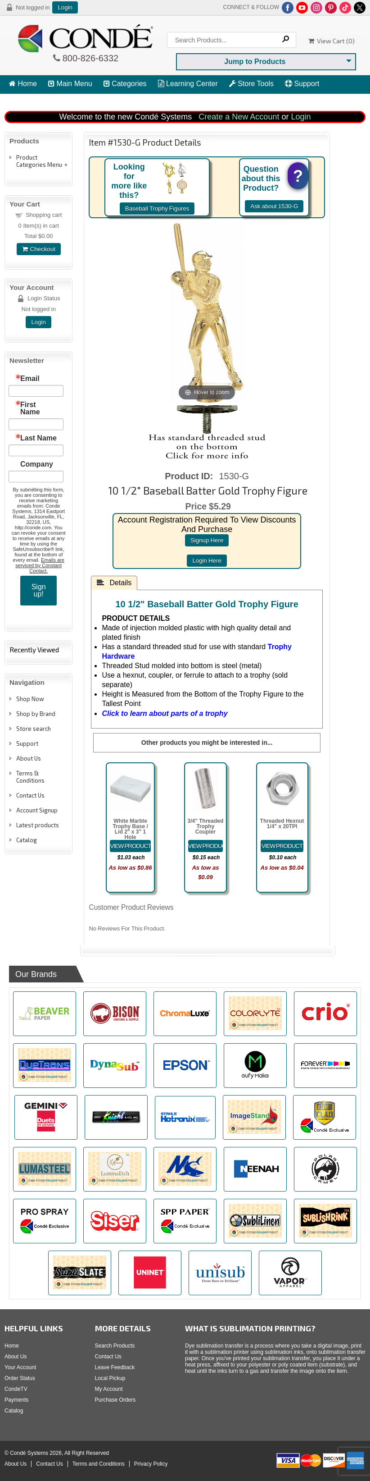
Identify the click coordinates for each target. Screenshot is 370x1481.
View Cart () (331, 41)
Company (36, 464)
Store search (33, 728)
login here (206, 561)
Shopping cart (44, 214)
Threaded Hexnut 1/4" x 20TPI (282, 824)
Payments (16, 1400)
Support (302, 83)
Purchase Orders (115, 1400)
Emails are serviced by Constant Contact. (39, 565)
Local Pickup (110, 1378)
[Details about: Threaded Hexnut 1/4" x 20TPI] (282, 846)
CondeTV (16, 1389)
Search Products (115, 1346)
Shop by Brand (35, 713)
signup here (206, 540)
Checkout (38, 249)
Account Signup (37, 810)
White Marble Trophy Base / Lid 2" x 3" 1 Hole (130, 829)
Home (23, 83)
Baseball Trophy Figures (157, 208)
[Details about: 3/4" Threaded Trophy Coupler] (205, 846)
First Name (30, 408)
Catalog (26, 840)
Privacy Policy (151, 1464)
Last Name (38, 438)
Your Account (20, 1367)
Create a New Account (239, 116)
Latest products (37, 825)
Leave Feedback (115, 1367)
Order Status (20, 1378)
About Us (28, 758)
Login (65, 7)
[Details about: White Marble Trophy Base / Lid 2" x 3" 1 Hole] (130, 846)
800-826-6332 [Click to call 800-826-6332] (89, 58)
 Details (114, 582)
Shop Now (30, 698)
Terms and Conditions (98, 1464)
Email (30, 378)
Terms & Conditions (30, 777)
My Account (109, 1389)
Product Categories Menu (39, 161)
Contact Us (30, 795)
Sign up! (39, 590)
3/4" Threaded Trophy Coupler (206, 826)
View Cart (29, 100)
